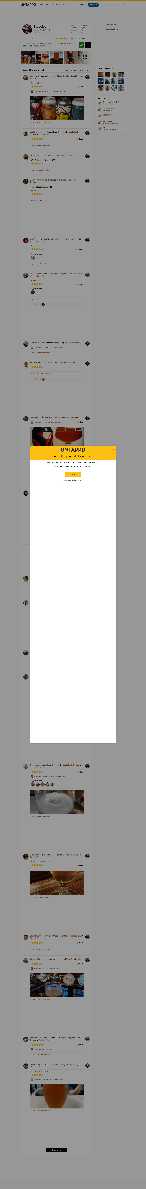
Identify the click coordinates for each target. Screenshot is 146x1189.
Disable (73, 474)
